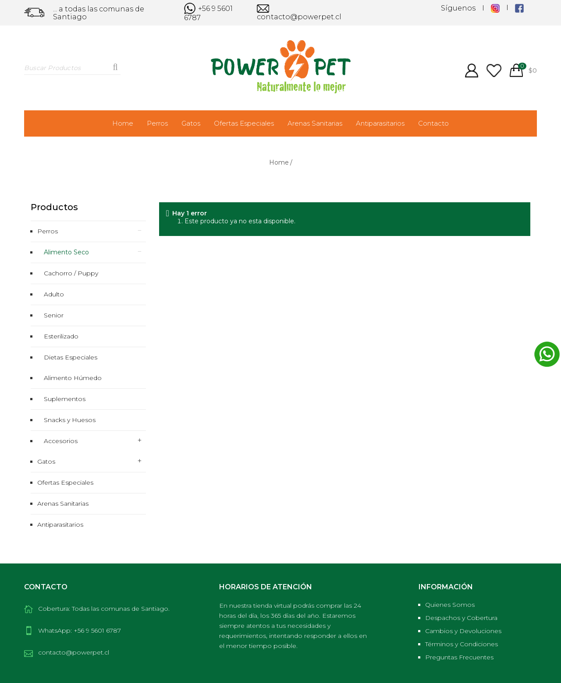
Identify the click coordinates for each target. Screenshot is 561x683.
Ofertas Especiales (244, 123)
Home (122, 123)
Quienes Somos (450, 605)
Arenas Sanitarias (315, 123)
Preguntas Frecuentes (459, 657)
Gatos (190, 123)
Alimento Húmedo (73, 378)
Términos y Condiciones (461, 644)
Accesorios (61, 441)
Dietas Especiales (70, 357)
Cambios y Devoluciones (463, 631)
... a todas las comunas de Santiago (98, 13)
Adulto (54, 294)
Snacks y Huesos (70, 420)
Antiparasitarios (380, 123)
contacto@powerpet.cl (299, 13)
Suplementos (64, 399)
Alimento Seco (66, 252)
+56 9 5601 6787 (208, 13)
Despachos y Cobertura (461, 618)
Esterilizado (61, 336)
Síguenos (458, 8)
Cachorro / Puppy (71, 273)
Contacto (433, 123)
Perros (157, 123)
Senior (54, 315)
